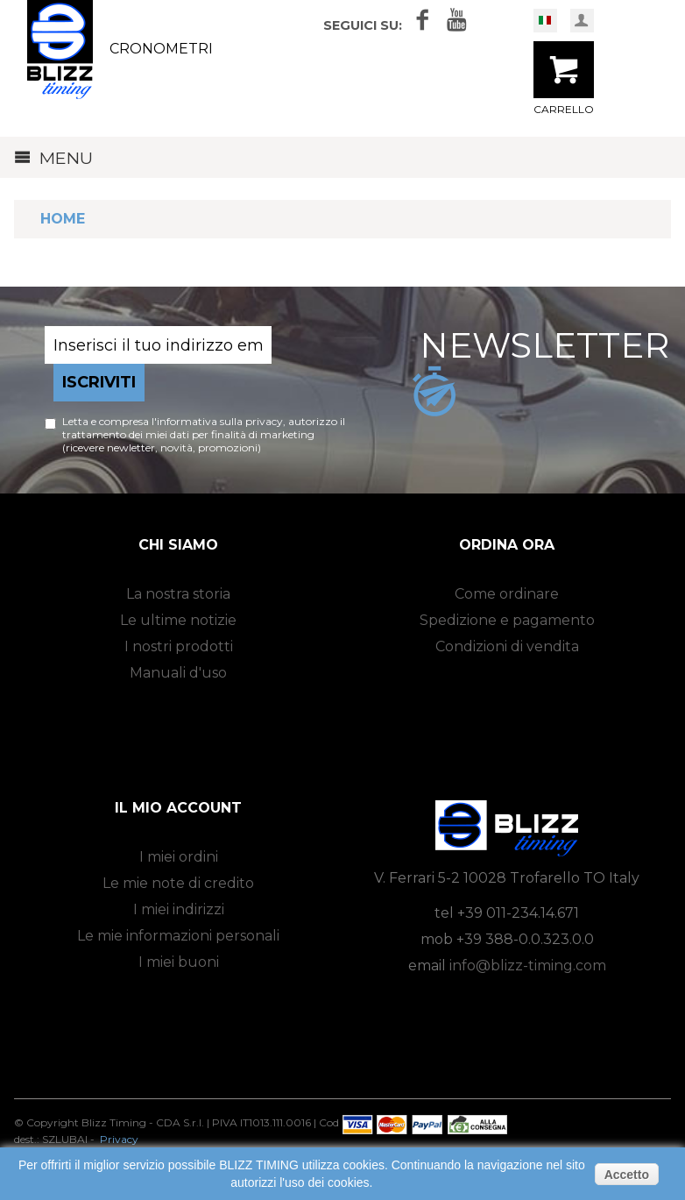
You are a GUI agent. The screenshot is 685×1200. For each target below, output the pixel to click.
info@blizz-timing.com (527, 965)
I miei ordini (178, 857)
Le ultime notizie (178, 620)
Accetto (626, 1175)
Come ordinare (507, 594)
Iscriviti (99, 382)
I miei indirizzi (178, 909)
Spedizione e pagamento (507, 620)
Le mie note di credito (178, 883)
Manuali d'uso (178, 672)
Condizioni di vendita (507, 646)
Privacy (119, 1139)
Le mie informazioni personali (178, 935)
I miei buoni (178, 962)
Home (62, 218)
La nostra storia (178, 594)
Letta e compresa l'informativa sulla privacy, (175, 421)
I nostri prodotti (178, 646)
